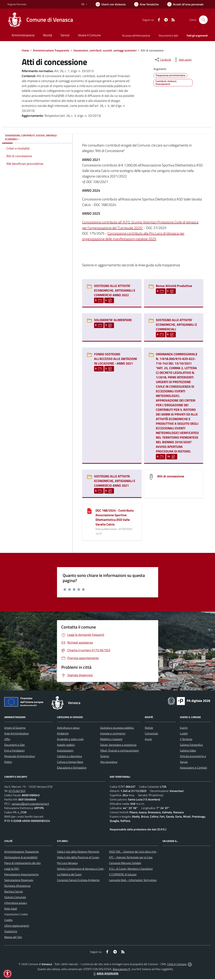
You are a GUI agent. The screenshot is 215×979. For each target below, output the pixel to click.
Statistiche (10, 931)
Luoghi (184, 733)
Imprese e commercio (112, 733)
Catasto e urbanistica (69, 756)
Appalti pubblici (66, 745)
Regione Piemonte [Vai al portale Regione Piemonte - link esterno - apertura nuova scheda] (16, 4)
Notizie (149, 728)
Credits (8, 920)
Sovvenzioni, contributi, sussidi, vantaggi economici (105, 50)
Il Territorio (186, 739)
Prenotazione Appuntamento (21, 874)
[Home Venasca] (40, 19)
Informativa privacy (15, 903)
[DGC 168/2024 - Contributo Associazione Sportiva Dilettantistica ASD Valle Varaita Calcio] (89, 510)
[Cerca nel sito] (203, 19)
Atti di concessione (170, 476)
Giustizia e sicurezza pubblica (117, 728)
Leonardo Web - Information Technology (133, 880)
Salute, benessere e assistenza (118, 745)
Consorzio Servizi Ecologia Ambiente (78, 880)
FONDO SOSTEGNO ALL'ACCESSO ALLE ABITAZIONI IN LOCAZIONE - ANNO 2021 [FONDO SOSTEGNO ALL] (115, 359)
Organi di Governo (14, 728)
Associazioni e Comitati (193, 767)
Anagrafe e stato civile (70, 739)
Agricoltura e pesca (68, 728)
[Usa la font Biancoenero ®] (110, 4)
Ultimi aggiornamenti (16, 925)
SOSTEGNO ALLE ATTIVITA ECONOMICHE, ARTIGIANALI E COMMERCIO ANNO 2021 (114, 481)
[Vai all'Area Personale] (185, 4)
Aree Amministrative (16, 733)
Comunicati (151, 733)
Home (25, 50)
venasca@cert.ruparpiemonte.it (30, 804)
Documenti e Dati (14, 745)
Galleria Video (188, 750)
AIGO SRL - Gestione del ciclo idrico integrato (135, 851)
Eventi (184, 728)
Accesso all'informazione (136, 35)
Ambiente (63, 733)
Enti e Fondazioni (14, 750)
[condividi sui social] (163, 59)
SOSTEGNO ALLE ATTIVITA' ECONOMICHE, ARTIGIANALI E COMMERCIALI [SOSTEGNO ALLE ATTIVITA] (176, 325)
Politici (8, 762)
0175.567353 (17, 791)
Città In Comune (176, 964)
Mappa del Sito (13, 937)
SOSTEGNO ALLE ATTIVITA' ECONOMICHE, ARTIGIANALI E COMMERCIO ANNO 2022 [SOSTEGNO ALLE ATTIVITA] (114, 290)
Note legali (10, 908)
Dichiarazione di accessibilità (20, 857)
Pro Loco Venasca (67, 863)
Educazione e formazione (71, 767)
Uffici (7, 739)
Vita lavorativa (108, 762)
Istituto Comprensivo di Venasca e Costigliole (83, 869)
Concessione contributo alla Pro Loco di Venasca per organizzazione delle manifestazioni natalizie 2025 (133, 236)
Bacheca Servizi (13, 891)
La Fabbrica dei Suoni (69, 874)
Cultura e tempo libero (70, 762)
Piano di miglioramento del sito (22, 863)
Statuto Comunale (15, 897)
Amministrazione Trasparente (51, 50)
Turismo (104, 756)
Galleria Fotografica (191, 745)
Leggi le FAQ (11, 869)
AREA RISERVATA (105, 973)
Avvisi (148, 739)
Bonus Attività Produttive (174, 285)
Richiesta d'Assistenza (17, 886)
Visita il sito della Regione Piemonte (78, 851)
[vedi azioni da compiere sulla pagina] (182, 59)
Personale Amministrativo (19, 756)
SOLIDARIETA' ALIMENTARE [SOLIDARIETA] (113, 320)
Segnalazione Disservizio (18, 880)
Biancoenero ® (121, 969)
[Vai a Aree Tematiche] (146, 4)
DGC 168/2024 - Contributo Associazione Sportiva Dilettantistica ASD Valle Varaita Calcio (114, 517)
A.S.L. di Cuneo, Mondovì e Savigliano (131, 869)
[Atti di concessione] (151, 476)
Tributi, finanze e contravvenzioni (119, 750)
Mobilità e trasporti (111, 739)
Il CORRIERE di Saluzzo (122, 874)
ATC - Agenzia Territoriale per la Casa (130, 857)
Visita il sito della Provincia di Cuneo (78, 857)
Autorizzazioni (65, 750)
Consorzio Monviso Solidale (125, 863)
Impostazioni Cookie (16, 914)
